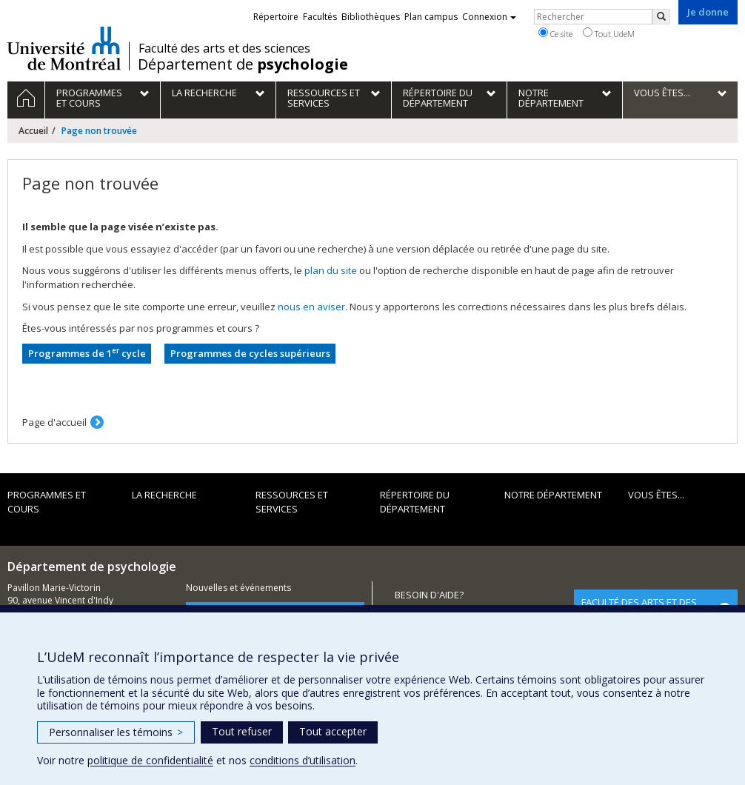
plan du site (330, 270)
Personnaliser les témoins (116, 732)
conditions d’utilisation (302, 760)
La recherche (164, 494)
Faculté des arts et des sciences (224, 48)
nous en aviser (311, 306)
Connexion (489, 16)
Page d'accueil (54, 422)
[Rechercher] (661, 16)
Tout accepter (333, 731)
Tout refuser (242, 731)
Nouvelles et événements (238, 587)
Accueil (33, 130)
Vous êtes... (656, 494)
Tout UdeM (609, 33)
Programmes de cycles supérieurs (250, 353)
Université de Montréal (64, 48)
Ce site (555, 33)
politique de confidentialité (150, 760)
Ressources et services (291, 501)
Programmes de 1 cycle (87, 353)
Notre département (553, 494)
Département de (243, 64)
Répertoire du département (415, 501)
